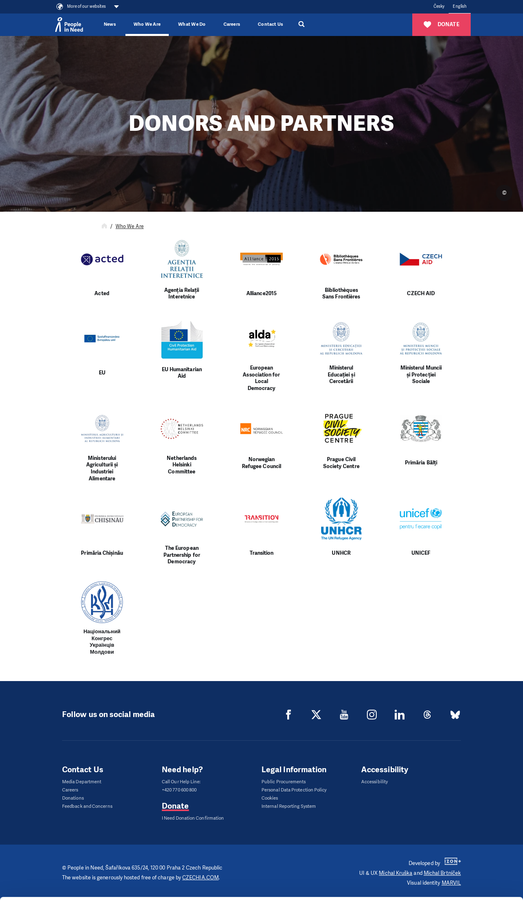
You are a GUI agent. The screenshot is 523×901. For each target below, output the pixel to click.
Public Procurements (284, 782)
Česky (439, 6)
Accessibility (374, 782)
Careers (232, 24)
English (460, 6)
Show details (126, 890)
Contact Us (270, 24)
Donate (175, 806)
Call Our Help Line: (181, 782)
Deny (455, 874)
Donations (73, 798)
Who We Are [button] (147, 24)
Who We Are (130, 226)
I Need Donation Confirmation (193, 818)
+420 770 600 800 (179, 790)
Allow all (455, 832)
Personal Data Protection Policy (294, 790)
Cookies (270, 798)
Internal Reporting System (289, 806)
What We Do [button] (192, 24)
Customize (455, 853)
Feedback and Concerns (87, 806)
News (110, 24)
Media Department (81, 782)
